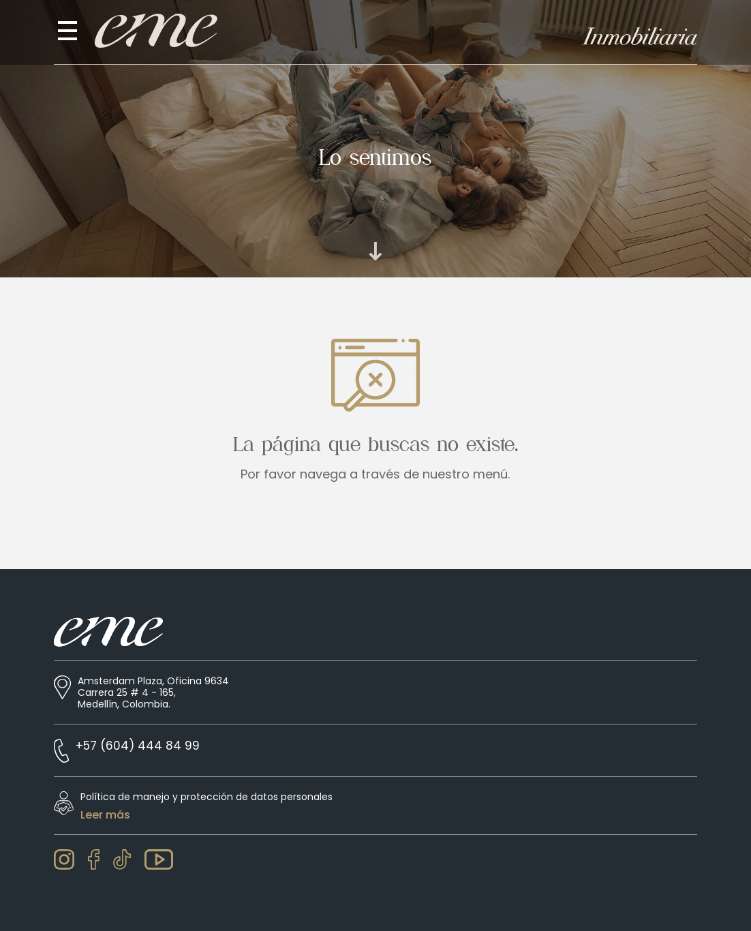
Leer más (105, 815)
